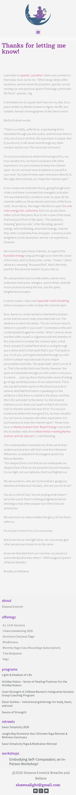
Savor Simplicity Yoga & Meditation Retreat (29, 744)
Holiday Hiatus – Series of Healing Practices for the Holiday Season (34, 683)
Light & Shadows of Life (17, 675)
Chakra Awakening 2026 (18, 631)
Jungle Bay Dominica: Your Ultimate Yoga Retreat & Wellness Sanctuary (34, 735)
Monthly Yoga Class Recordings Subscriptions (32, 648)
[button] (38, 32)
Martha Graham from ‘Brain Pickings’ (35, 427)
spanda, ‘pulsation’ (31, 75)
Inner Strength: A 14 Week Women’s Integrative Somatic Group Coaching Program (38, 693)
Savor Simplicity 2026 (15, 727)
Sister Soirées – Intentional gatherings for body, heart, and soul (37, 703)
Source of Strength (14, 712)
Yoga (6, 659)
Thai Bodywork (12, 653)
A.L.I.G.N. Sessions (14, 625)
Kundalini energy (14, 255)
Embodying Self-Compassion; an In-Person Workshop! (37, 761)
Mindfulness (10, 642)
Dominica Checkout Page (19, 636)
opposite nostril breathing (53, 301)
